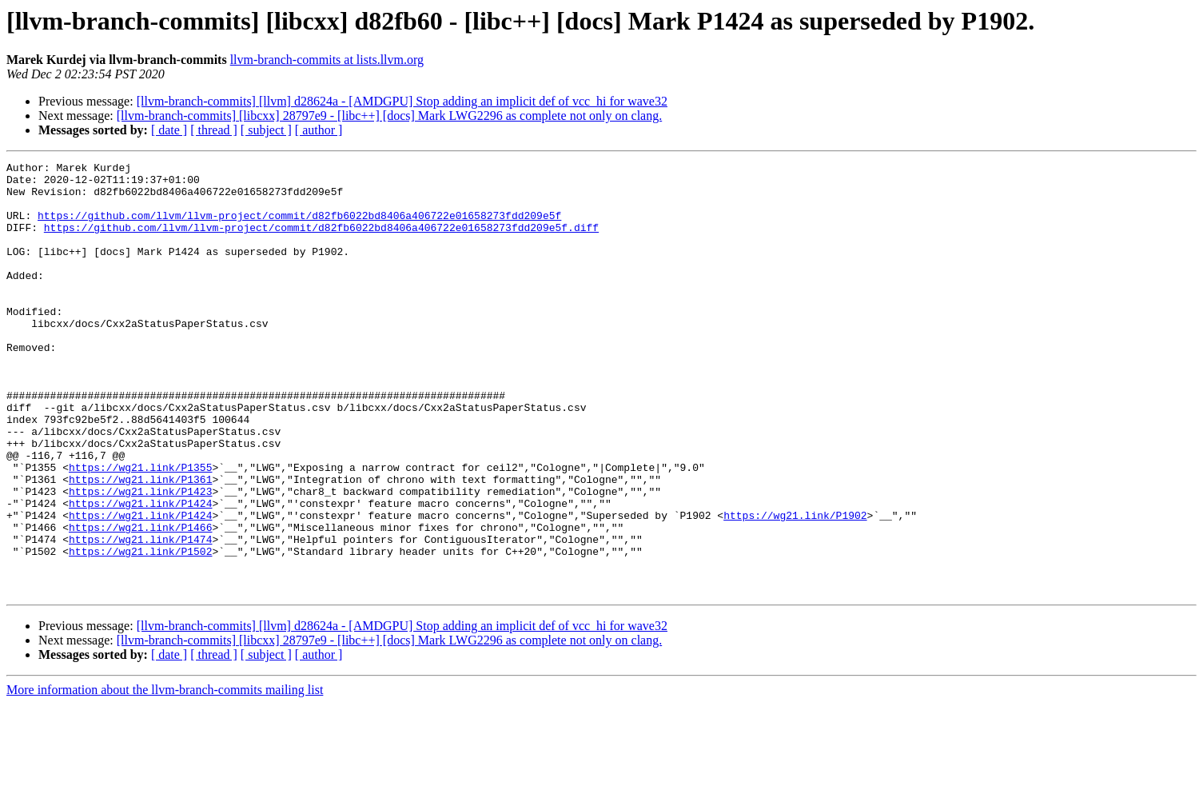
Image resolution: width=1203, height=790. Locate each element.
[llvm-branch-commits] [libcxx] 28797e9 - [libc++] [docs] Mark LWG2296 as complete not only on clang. (389, 115)
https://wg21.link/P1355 (140, 529)
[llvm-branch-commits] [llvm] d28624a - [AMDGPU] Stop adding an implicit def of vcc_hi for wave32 (402, 101)
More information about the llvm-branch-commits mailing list (164, 776)
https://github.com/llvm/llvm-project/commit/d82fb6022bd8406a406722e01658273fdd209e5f (299, 227)
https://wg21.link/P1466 (140, 601)
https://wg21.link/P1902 (794, 587)
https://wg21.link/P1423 (140, 558)
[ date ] (169, 130)
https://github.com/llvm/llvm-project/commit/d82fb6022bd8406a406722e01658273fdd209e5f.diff (321, 241)
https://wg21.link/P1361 (140, 544)
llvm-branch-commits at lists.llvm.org (327, 59)
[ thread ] (213, 130)
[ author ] (319, 130)
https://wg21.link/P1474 (140, 615)
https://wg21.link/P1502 (140, 630)
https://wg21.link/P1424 (140, 572)
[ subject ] (266, 130)
